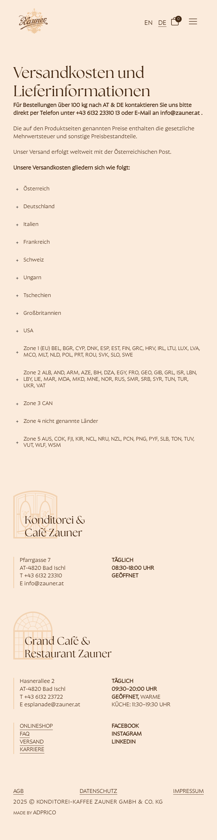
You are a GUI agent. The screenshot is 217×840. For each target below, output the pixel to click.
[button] (174, 21)
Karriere (32, 750)
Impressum (188, 791)
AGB (18, 791)
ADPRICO (44, 813)
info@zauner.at (180, 113)
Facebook (125, 726)
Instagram (127, 734)
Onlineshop (36, 726)
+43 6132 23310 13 (98, 113)
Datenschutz (98, 791)
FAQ (25, 734)
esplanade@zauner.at (52, 705)
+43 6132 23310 (43, 576)
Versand (32, 742)
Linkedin (124, 742)
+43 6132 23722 (43, 697)
